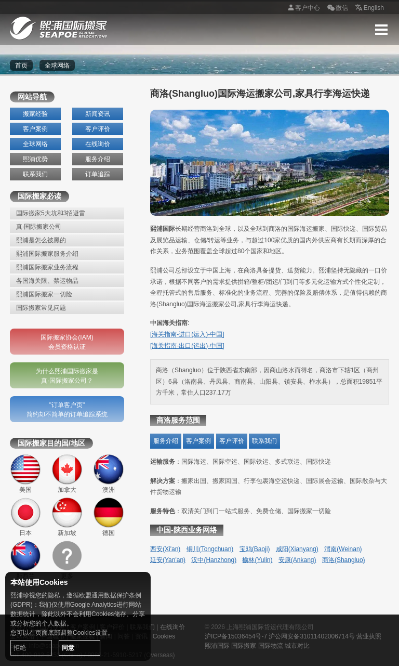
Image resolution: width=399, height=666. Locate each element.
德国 (108, 517)
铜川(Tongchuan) (210, 549)
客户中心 (302, 8)
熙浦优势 (35, 159)
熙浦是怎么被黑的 (41, 240)
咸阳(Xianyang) (297, 549)
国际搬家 (243, 645)
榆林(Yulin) (257, 560)
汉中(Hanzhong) (213, 560)
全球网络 (35, 144)
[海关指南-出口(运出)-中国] (187, 345)
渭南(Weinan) (343, 549)
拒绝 (20, 647)
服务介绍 (97, 159)
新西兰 (25, 560)
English (368, 8)
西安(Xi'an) (165, 549)
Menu (381, 29)
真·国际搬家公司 (38, 226)
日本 (25, 517)
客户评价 (97, 129)
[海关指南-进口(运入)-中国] (187, 334)
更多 (67, 560)
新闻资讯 (97, 113)
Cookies (164, 636)
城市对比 (297, 645)
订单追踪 (97, 174)
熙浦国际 (217, 645)
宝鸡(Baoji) (255, 549)
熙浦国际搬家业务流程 (47, 267)
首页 (21, 65)
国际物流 (270, 645)
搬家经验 (35, 113)
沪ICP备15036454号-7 (236, 636)
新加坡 (67, 517)
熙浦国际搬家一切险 (44, 294)
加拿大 (67, 473)
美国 (25, 473)
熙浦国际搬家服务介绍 (47, 253)
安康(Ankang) (297, 560)
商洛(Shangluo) (343, 560)
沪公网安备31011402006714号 (311, 636)
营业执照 (368, 636)
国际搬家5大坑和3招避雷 (50, 213)
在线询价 (97, 144)
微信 (336, 8)
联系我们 (35, 174)
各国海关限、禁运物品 (47, 280)
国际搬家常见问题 (41, 307)
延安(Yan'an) (167, 560)
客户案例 (35, 129)
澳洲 (108, 473)
